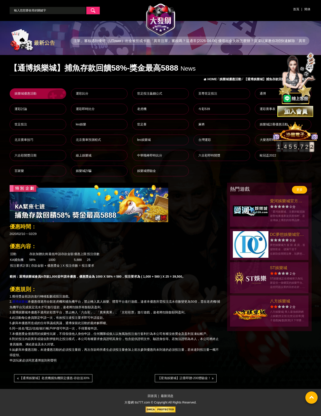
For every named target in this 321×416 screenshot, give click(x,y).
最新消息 (167, 396)
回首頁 (152, 396)
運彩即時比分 (85, 109)
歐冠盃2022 (268, 155)
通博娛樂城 (20, 302)
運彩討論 (21, 109)
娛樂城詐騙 (83, 171)
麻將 (201, 124)
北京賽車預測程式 (88, 139)
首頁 (296, 9)
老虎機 (142, 109)
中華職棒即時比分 (149, 155)
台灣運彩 (204, 139)
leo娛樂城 (144, 139)
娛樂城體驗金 (146, 171)
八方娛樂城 (280, 301)
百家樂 (19, 171)
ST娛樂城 (278, 268)
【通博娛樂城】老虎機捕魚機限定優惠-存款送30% (53, 378)
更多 (299, 189)
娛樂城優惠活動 (25, 93)
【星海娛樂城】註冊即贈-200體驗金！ (186, 378)
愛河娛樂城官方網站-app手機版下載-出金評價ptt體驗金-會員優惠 (287, 201)
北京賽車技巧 (24, 139)
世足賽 (142, 124)
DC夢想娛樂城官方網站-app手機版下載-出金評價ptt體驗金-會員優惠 (287, 235)
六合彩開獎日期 (25, 155)
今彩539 (204, 109)
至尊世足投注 (207, 93)
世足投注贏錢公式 (149, 93)
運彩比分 (82, 93)
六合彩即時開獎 (209, 155)
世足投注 (21, 124)
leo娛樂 (81, 124)
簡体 (307, 9)
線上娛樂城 (83, 155)
